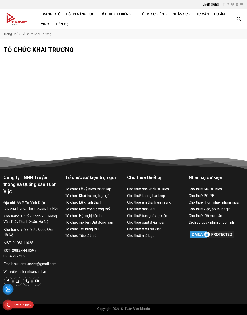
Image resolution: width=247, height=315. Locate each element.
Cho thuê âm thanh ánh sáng (149, 202)
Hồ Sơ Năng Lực (80, 14)
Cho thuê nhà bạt (140, 235)
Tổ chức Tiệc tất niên (81, 235)
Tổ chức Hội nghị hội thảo (85, 216)
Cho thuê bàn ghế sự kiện (147, 216)
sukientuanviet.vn (32, 272)
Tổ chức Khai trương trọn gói (87, 196)
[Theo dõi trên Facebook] (223, 4)
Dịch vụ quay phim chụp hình (211, 222)
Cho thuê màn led (141, 209)
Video (46, 24)
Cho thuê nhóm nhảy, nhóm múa (214, 202)
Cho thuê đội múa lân (205, 216)
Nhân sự (181, 14)
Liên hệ (62, 24)
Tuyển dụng (210, 4)
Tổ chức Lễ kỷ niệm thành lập (88, 189)
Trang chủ (51, 14)
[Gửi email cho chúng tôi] (17, 281)
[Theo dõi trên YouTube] (241, 4)
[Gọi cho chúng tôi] (27, 281)
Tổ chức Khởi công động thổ (87, 209)
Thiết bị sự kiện (152, 14)
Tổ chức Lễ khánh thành (83, 202)
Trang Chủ (10, 34)
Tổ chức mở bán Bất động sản (89, 222)
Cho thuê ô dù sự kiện (144, 229)
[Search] (239, 19)
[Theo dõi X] (228, 4)
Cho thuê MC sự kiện (205, 189)
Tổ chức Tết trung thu (82, 229)
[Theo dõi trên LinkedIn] (237, 4)
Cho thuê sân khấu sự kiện (148, 189)
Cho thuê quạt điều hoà (145, 222)
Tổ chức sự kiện (115, 14)
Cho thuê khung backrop (146, 196)
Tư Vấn (202, 14)
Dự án (219, 14)
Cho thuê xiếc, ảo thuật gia (209, 209)
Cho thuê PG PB (201, 196)
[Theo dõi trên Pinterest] (232, 4)
